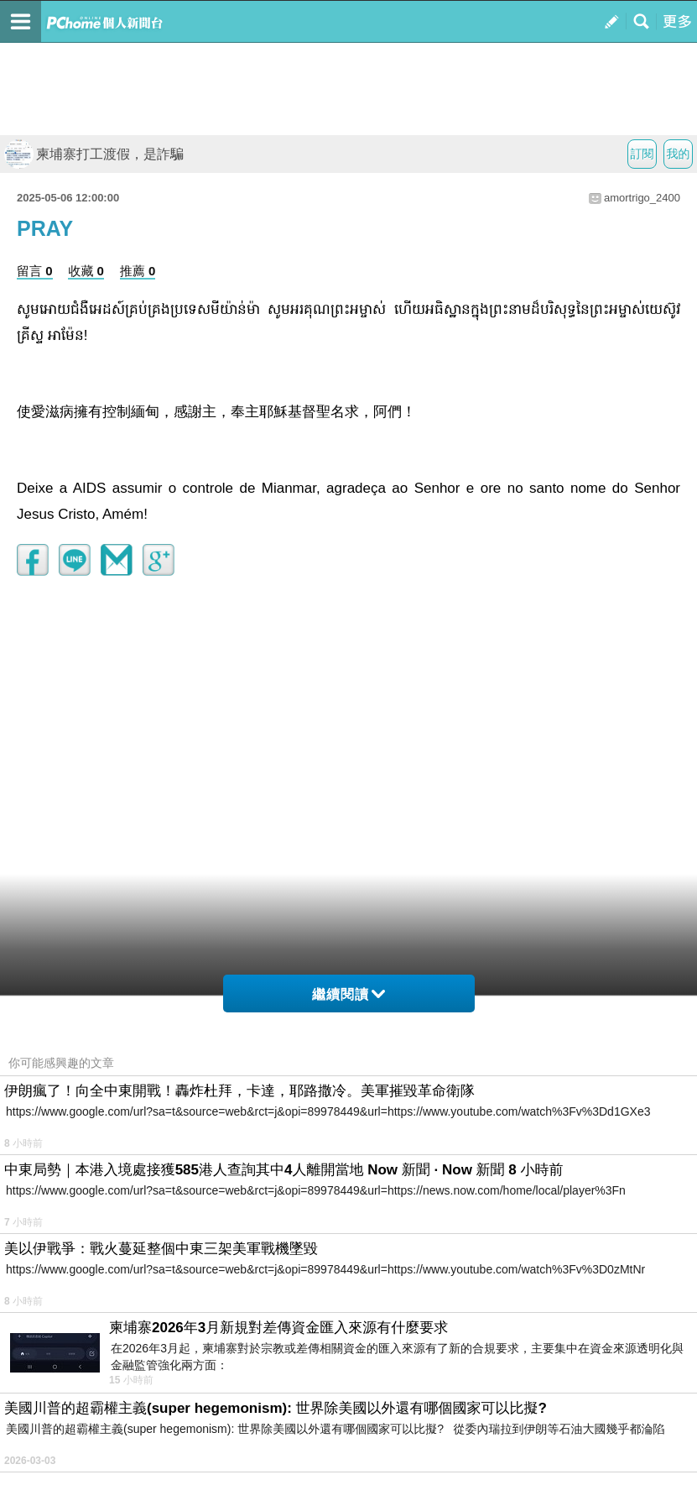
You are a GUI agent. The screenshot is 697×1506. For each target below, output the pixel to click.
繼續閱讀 (348, 994)
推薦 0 (138, 271)
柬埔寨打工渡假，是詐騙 (94, 154)
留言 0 (35, 271)
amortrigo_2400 (642, 197)
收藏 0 (86, 271)
